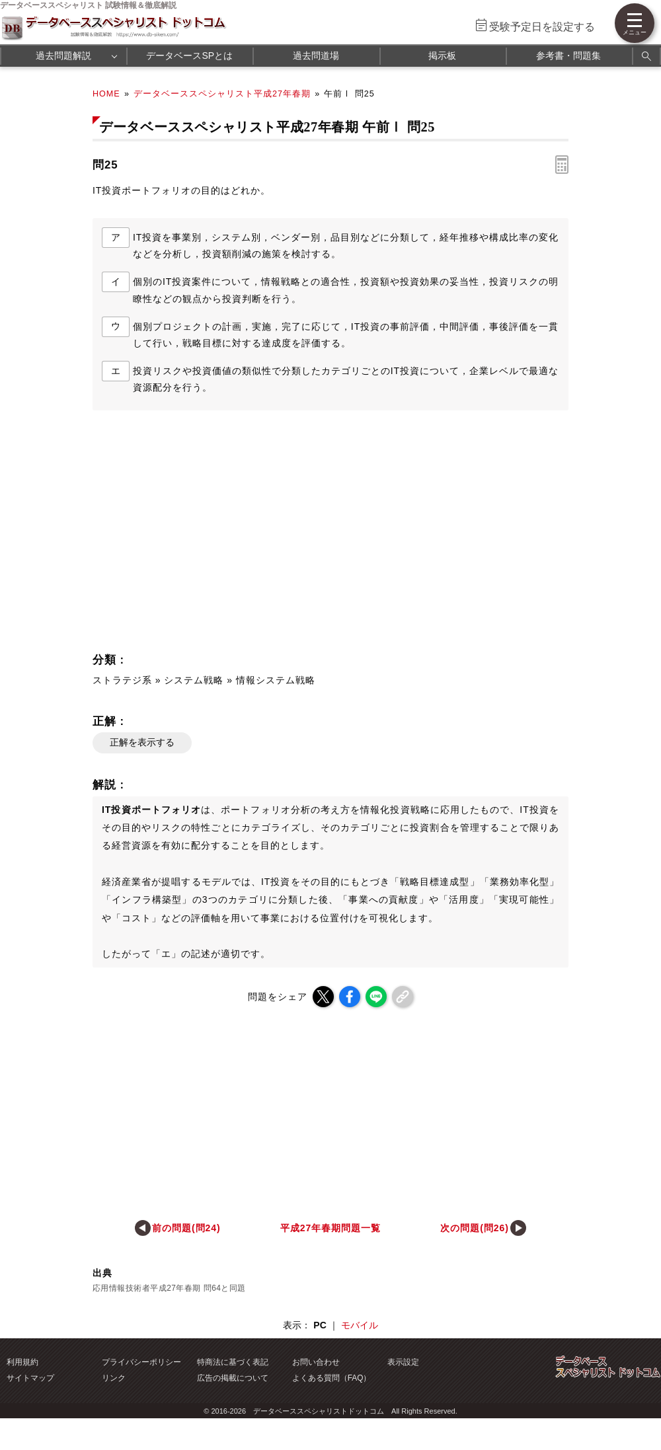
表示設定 (403, 1362)
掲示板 (442, 55)
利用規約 (22, 1362)
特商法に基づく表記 (232, 1362)
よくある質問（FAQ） (331, 1378)
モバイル (359, 1325)
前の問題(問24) (186, 1228)
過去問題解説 (63, 55)
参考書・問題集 (568, 55)
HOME (106, 93)
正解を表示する (142, 742)
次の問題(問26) (474, 1228)
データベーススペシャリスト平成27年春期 (222, 93)
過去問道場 (316, 55)
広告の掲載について (232, 1378)
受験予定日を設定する (542, 26)
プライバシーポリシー (141, 1362)
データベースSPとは (189, 55)
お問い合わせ (316, 1362)
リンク (114, 1378)
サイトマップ (30, 1378)
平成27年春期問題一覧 (330, 1228)
